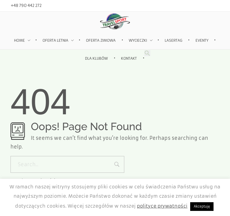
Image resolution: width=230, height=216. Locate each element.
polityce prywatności (162, 206)
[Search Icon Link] (147, 53)
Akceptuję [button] (202, 206)
